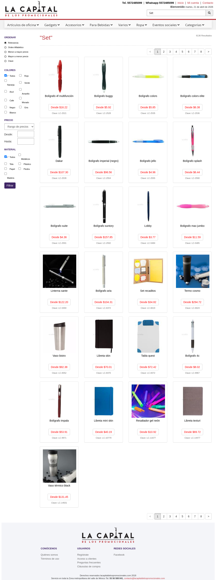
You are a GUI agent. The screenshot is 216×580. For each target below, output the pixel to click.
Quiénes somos (49, 554)
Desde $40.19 (103, 431)
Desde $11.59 (192, 237)
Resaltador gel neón (148, 420)
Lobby (148, 225)
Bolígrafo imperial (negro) (104, 160)
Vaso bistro (59, 355)
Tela (11, 164)
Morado (25, 102)
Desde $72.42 (148, 367)
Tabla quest (148, 355)
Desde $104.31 (104, 302)
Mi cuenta (193, 2)
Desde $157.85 (104, 237)
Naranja (11, 85)
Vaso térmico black (59, 485)
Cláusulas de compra (88, 566)
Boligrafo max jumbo (192, 225)
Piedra (27, 169)
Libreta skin (103, 355)
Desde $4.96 (148, 172)
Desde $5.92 (103, 107)
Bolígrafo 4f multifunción (59, 95)
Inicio (181, 2)
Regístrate (83, 554)
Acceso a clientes (86, 558)
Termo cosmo (192, 290)
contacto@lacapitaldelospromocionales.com (144, 578)
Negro (12, 107)
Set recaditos (148, 290)
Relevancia (13, 43)
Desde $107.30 (59, 172)
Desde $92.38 (59, 367)
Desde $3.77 (148, 237)
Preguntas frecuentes (89, 562)
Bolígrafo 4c (192, 355)
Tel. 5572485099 (132, 2)
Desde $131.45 (59, 496)
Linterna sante (59, 290)
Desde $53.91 (59, 431)
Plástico (27, 164)
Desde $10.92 (148, 431)
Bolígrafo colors (148, 95)
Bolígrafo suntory (103, 225)
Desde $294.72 (192, 302)
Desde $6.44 (192, 172)
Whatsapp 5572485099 (160, 2)
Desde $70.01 (103, 367)
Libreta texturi (192, 420)
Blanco (13, 112)
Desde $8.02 (192, 367)
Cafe (12, 100)
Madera (10, 178)
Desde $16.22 (59, 107)
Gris (26, 107)
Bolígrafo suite (59, 225)
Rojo (26, 76)
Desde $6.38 (192, 107)
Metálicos (25, 159)
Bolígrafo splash (192, 160)
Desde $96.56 (103, 172)
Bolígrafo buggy (103, 95)
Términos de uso (50, 558)
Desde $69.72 (192, 431)
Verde (27, 83)
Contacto (208, 2)
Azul (12, 92)
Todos (12, 76)
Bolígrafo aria (103, 290)
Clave (10, 61)
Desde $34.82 (148, 302)
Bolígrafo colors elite (192, 95)
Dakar (59, 160)
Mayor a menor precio (18, 56)
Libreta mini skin (103, 420)
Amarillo (26, 94)
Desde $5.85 (148, 107)
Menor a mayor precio (18, 52)
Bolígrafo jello (148, 160)
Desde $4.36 (59, 237)
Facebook (119, 554)
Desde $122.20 (59, 302)
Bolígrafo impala (59, 420)
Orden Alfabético (16, 47)
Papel (12, 169)
